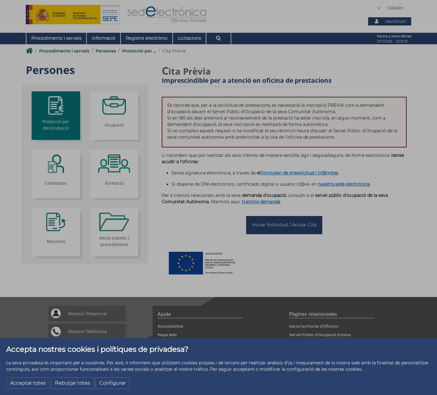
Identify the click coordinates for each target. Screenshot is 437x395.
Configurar (112, 383)
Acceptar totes (28, 383)
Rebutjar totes (72, 383)
